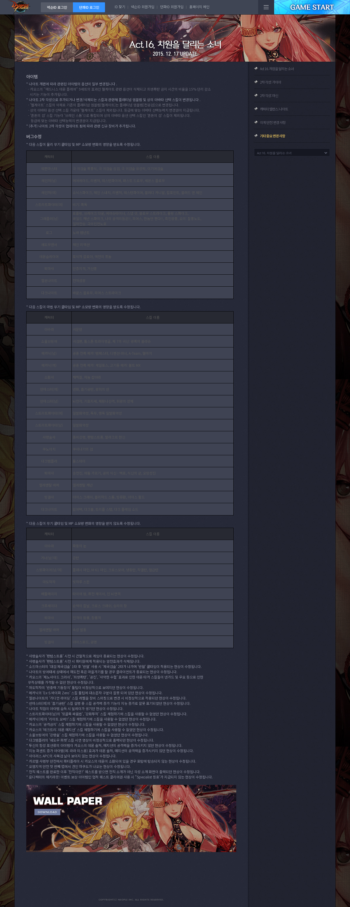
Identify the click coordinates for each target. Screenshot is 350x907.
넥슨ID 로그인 (57, 7)
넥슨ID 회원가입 (142, 6)
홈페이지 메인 (199, 6)
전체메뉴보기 (266, 7)
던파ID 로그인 (89, 7)
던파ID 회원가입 (171, 6)
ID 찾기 (120, 6)
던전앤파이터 (20, 7)
